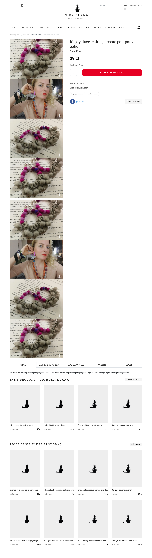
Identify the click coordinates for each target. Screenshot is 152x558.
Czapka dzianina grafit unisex (90, 425)
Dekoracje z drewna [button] (104, 27)
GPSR (129, 364)
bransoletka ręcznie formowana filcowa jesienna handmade (93, 490)
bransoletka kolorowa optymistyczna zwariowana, (25, 540)
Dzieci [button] (50, 27)
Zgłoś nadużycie (133, 101)
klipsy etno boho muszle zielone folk (59, 490)
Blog (121, 27)
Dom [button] (59, 27)
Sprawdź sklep (133, 379)
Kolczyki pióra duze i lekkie (55, 425)
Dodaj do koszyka (112, 72)
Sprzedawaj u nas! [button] (133, 6)
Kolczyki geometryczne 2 (122, 490)
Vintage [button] (70, 27)
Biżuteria (26, 35)
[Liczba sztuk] (73, 72)
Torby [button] (40, 27)
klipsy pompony (77, 94)
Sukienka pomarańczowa (122, 425)
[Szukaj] (117, 5)
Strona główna (15, 35)
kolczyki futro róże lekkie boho (124, 540)
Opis (23, 364)
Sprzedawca (76, 364)
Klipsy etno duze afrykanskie (22, 425)
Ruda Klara (76, 13)
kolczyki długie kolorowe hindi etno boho (59, 540)
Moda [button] (15, 27)
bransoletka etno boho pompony (24, 490)
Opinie (102, 364)
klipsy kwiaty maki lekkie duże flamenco (93, 540)
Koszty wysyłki (49, 364)
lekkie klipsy (93, 94)
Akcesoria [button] (27, 27)
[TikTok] (22, 5)
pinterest (80, 101)
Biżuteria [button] (83, 27)
